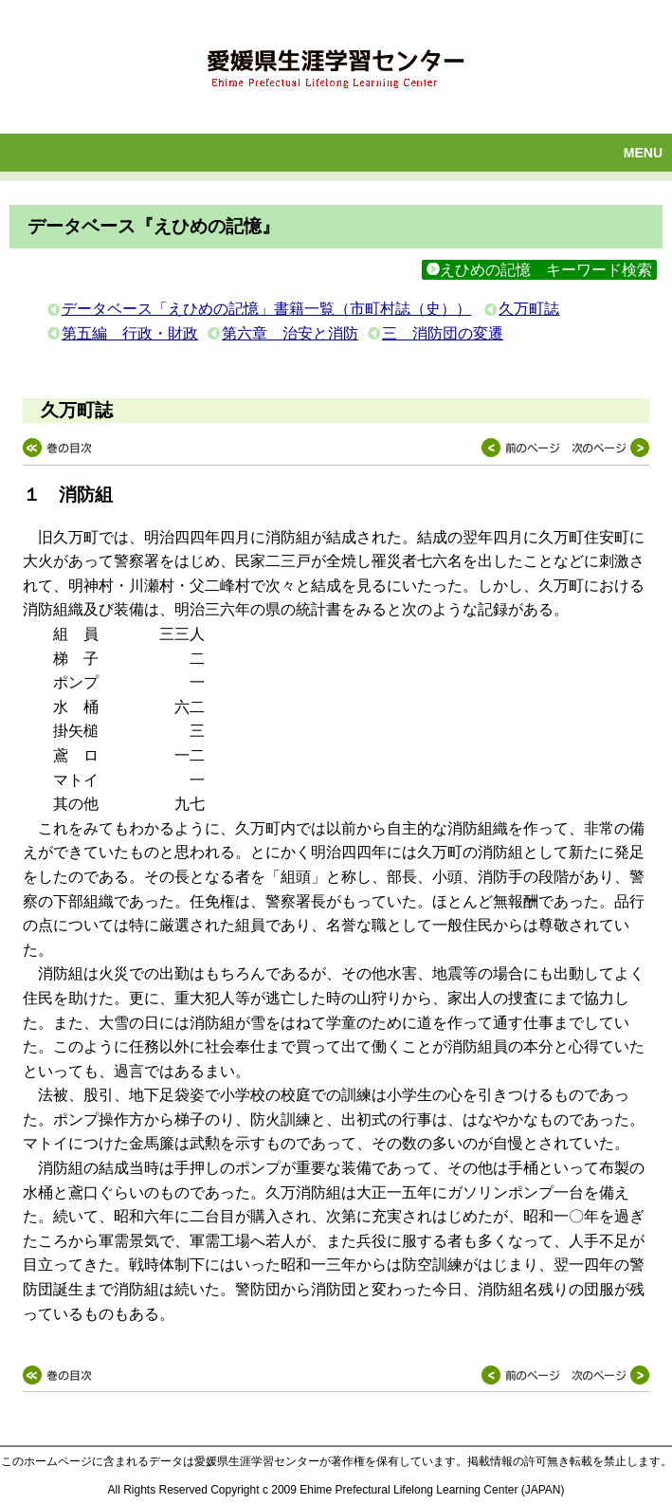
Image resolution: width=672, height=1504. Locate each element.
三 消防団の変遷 (442, 333)
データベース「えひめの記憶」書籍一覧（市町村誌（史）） (266, 309)
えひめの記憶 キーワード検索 (539, 270)
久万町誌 (529, 309)
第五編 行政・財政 (130, 333)
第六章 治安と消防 (290, 333)
